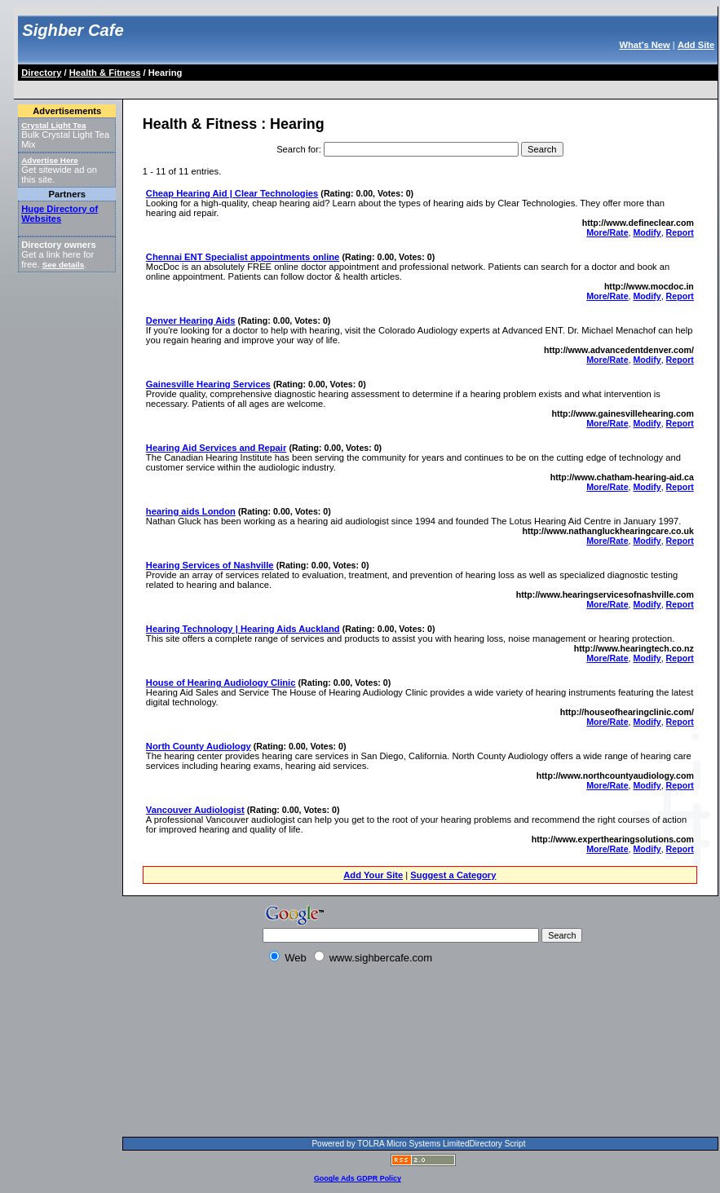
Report (680, 232)
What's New (644, 45)
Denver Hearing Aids (191, 320)
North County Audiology (198, 746)
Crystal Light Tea (53, 125)
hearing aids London (191, 511)
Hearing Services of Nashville (210, 565)
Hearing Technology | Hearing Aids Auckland (243, 629)
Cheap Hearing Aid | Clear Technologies (232, 193)
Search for (297, 149)
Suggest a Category (453, 875)
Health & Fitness (105, 72)
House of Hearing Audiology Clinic (221, 682)
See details (63, 264)
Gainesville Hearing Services (208, 384)
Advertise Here (49, 160)
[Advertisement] (216, 1053)
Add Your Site (373, 875)
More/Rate (607, 232)
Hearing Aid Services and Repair (216, 448)
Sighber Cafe (72, 30)
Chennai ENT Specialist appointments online (242, 257)
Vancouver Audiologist (195, 810)
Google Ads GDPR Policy (357, 1178)
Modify (646, 232)
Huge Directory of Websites (59, 213)
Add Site (696, 45)
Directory (41, 72)
